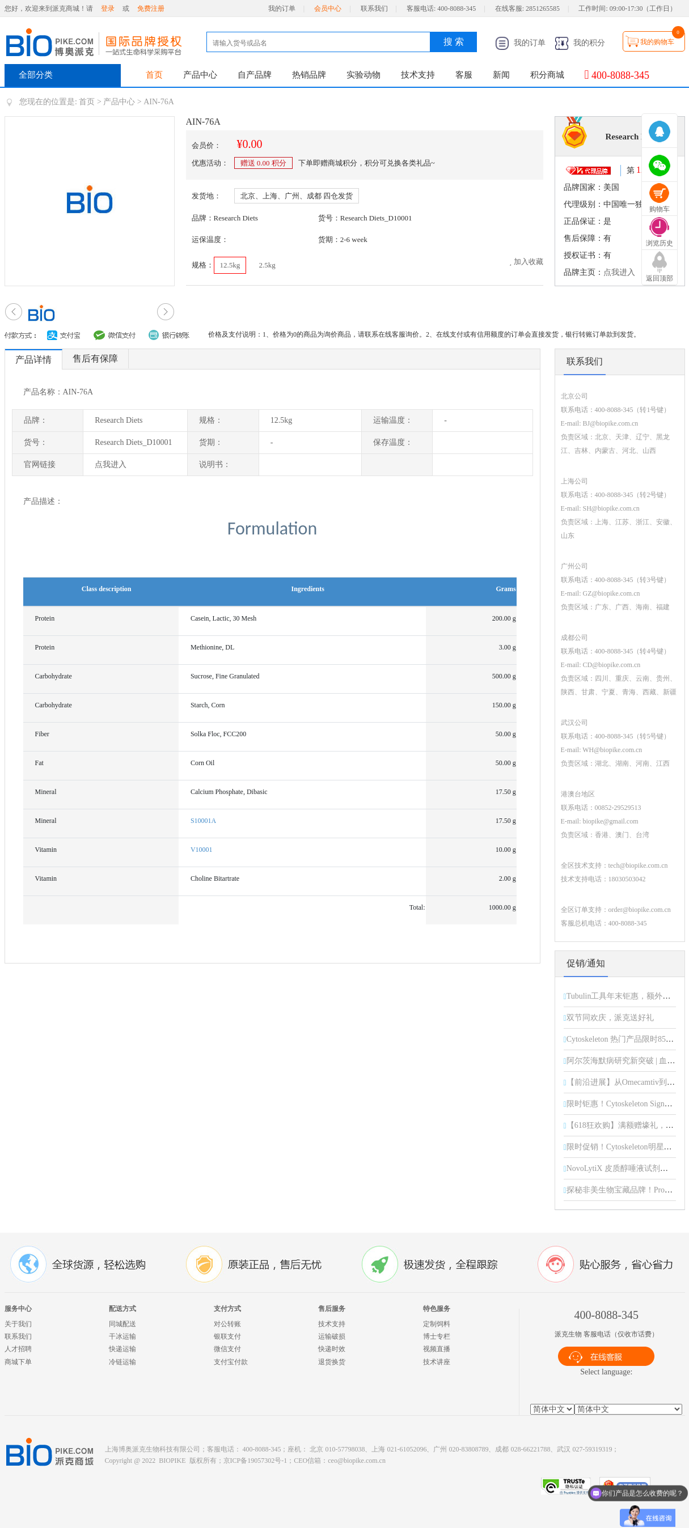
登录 (108, 8)
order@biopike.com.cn (639, 910)
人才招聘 (18, 1349)
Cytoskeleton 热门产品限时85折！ (624, 1039)
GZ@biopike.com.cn (611, 593)
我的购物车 (657, 42)
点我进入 (619, 272)
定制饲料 (436, 1324)
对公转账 (227, 1324)
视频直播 (436, 1349)
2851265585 (543, 8)
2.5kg (267, 265)
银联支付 (227, 1336)
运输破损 (331, 1336)
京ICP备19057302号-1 (255, 1461)
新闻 (501, 74)
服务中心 (18, 1309)
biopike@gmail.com (611, 821)
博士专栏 (436, 1336)
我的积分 (580, 43)
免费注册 (150, 8)
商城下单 (18, 1362)
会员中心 (327, 8)
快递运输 (122, 1349)
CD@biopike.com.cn (612, 665)
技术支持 (418, 74)
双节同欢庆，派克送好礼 (610, 1017)
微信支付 (227, 1349)
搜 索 (453, 41)
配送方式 (122, 1309)
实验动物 (363, 74)
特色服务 (436, 1309)
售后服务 (331, 1309)
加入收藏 (526, 261)
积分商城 (547, 74)
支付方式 (227, 1309)
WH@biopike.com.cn (612, 750)
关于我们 (18, 1324)
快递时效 (331, 1349)
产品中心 (200, 74)
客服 (463, 74)
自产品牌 (255, 74)
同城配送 (122, 1324)
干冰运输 (122, 1336)
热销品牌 (309, 74)
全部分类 (36, 74)
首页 (154, 74)
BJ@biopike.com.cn (611, 423)
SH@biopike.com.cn (611, 508)
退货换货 (331, 1362)
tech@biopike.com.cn (638, 865)
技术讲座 (436, 1362)
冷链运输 (122, 1362)
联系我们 (374, 8)
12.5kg (230, 265)
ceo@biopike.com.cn (357, 1461)
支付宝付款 (231, 1362)
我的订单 (281, 8)
